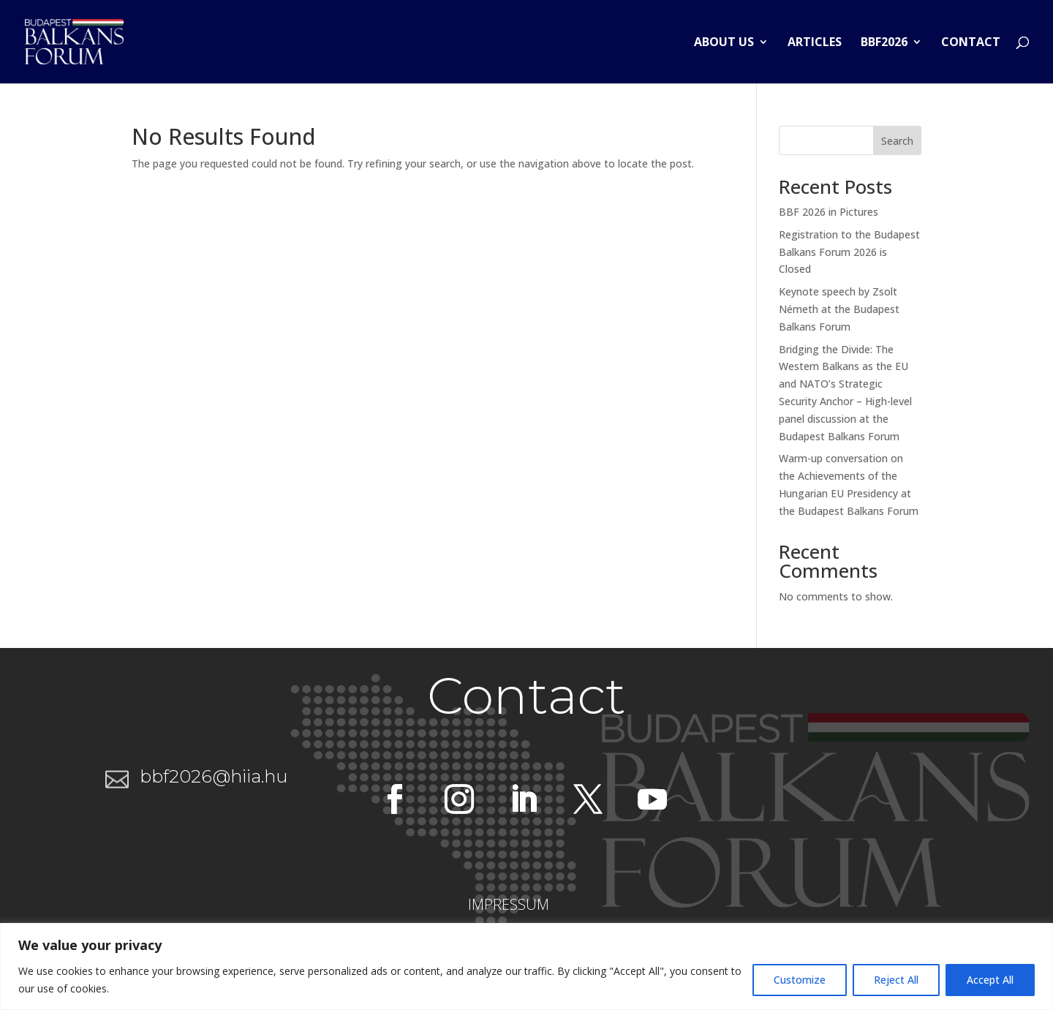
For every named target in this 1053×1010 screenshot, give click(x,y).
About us (724, 43)
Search (897, 141)
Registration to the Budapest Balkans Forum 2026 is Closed (849, 251)
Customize (800, 980)
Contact (970, 43)
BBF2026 (884, 43)
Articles (815, 43)
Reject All (896, 980)
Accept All (990, 980)
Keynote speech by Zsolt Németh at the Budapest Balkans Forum (839, 308)
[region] (526, 966)
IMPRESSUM (508, 904)
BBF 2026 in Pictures (828, 212)
